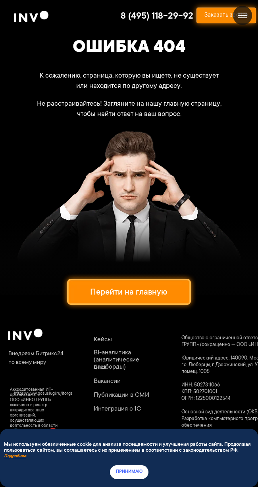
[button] (226, 15)
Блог (101, 367)
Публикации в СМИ (121, 395)
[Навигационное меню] (242, 15)
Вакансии (107, 381)
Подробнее (15, 456)
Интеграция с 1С (117, 409)
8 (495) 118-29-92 (157, 16)
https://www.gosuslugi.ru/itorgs (43, 394)
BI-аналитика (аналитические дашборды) (116, 360)
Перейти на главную (128, 292)
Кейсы (103, 339)
